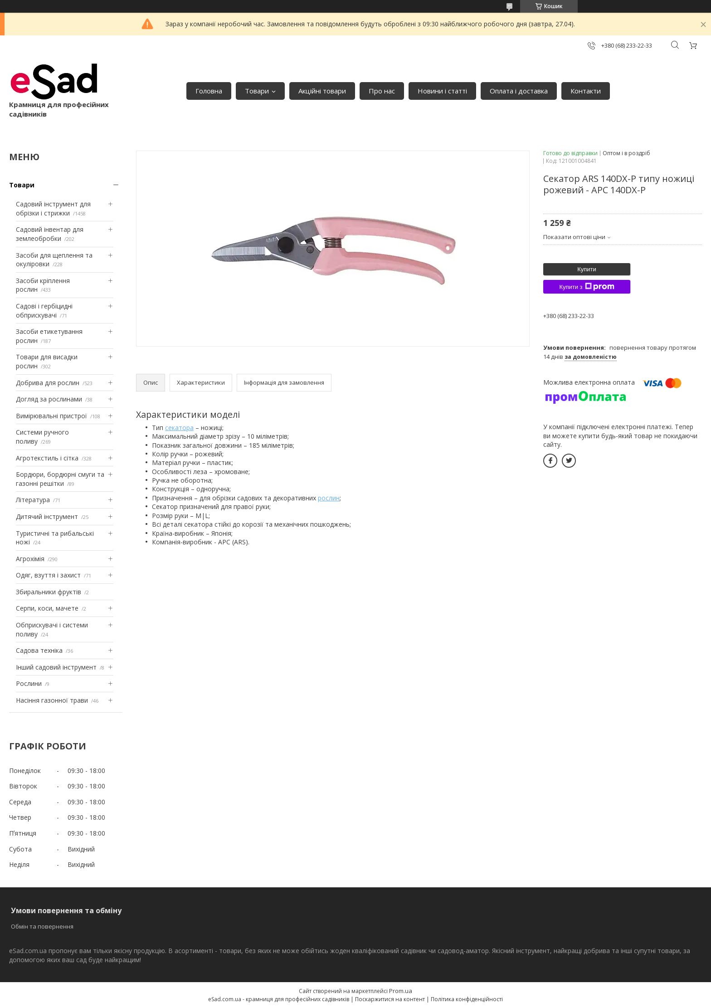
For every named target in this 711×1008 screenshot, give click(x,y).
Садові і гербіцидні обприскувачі (44, 310)
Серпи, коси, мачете (47, 608)
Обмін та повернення (42, 926)
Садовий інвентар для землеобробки (49, 234)
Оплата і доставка (519, 90)
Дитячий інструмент (47, 516)
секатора (179, 427)
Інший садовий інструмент (56, 667)
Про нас (382, 90)
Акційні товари (322, 90)
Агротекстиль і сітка (47, 458)
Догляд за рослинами (49, 399)
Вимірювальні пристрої (51, 415)
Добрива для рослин (47, 382)
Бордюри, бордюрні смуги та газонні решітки (60, 479)
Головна (208, 90)
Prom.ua (400, 991)
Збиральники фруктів (48, 591)
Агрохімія (30, 558)
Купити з (586, 287)
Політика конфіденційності (467, 999)
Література (33, 499)
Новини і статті (442, 90)
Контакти (585, 90)
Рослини (29, 683)
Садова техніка (39, 650)
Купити (586, 269)
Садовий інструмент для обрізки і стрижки (53, 208)
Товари (257, 90)
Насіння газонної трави (52, 700)
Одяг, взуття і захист (48, 575)
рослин (329, 498)
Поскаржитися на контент (390, 999)
